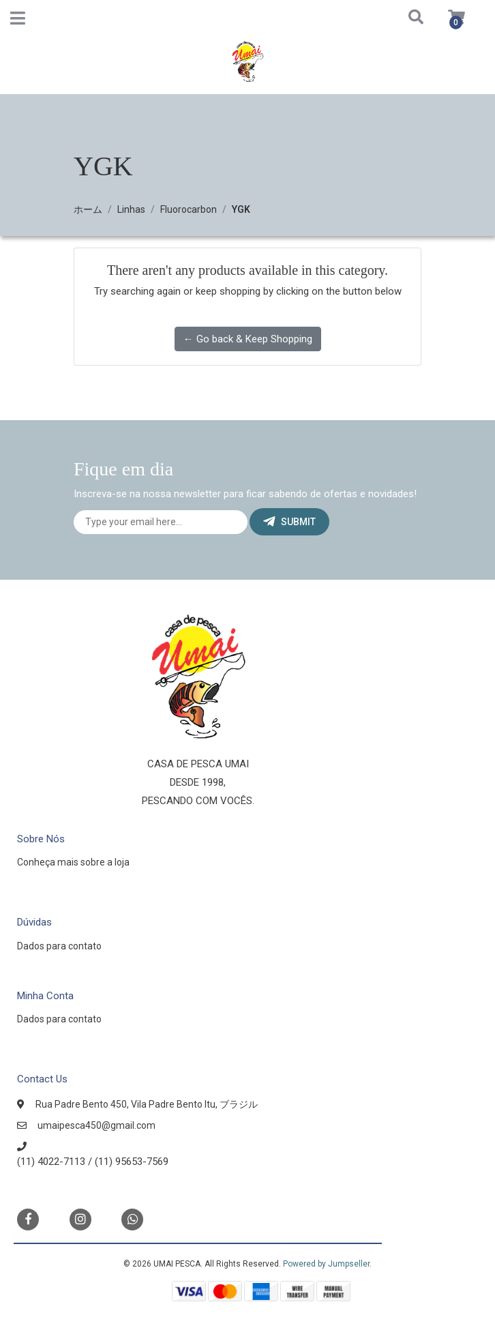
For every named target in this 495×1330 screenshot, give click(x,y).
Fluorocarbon (188, 209)
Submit (289, 522)
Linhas (131, 209)
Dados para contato (59, 946)
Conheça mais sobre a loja (73, 862)
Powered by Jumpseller (326, 1264)
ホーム (88, 209)
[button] (399, 18)
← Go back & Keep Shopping (247, 339)
